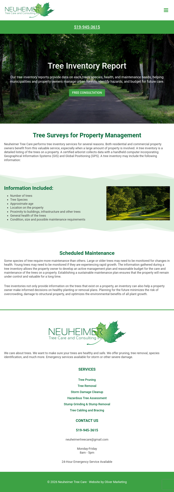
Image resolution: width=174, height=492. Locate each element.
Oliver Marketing (116, 482)
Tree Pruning (87, 379)
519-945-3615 (87, 27)
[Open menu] (166, 10)
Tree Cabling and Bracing (87, 410)
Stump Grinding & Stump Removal (87, 404)
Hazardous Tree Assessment (87, 398)
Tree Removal (87, 386)
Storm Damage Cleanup (87, 392)
